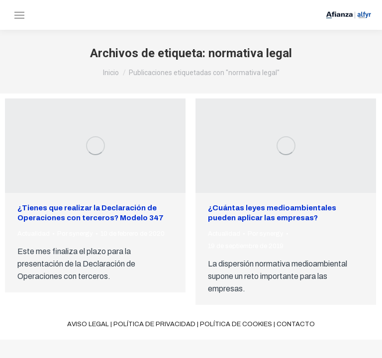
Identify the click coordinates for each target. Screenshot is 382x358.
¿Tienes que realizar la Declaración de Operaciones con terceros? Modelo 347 (90, 213)
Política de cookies (236, 324)
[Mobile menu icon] (19, 15)
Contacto (296, 324)
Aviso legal (88, 324)
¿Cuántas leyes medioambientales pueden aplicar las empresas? (272, 213)
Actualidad (33, 233)
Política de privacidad (154, 324)
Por (75, 233)
